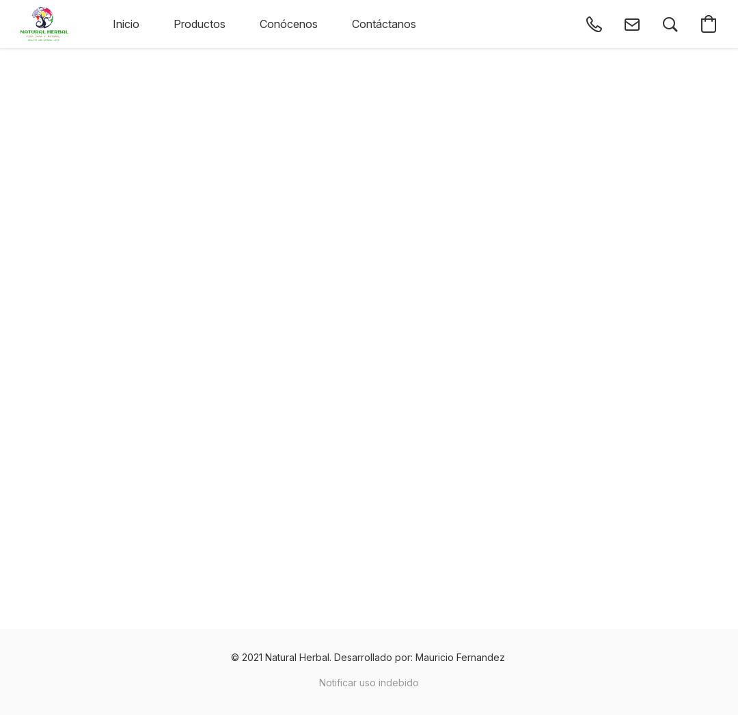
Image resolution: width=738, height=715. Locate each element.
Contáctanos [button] (384, 24)
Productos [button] (200, 24)
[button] (44, 24)
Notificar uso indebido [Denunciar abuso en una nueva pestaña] (369, 682)
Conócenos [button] (289, 24)
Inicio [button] (126, 24)
